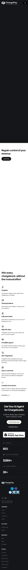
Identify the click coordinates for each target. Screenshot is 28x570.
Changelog (4, 567)
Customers (4, 516)
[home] (10, 3)
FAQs (2, 541)
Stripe (3, 530)
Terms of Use (5, 564)
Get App (3, 552)
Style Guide (4, 558)
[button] (25, 3)
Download (4, 544)
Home (3, 510)
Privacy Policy (5, 561)
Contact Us (4, 555)
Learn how (6, 159)
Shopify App (4, 527)
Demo (3, 519)
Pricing (3, 513)
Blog (2, 538)
